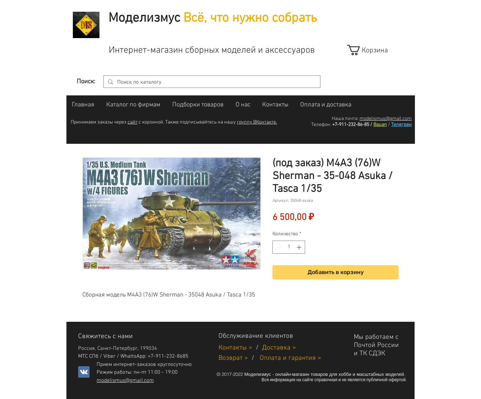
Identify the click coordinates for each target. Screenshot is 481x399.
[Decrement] (278, 247)
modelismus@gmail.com (386, 119)
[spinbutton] (288, 247)
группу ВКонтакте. (257, 122)
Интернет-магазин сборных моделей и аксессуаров (212, 50)
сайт (132, 122)
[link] (374, 50)
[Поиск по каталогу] (211, 82)
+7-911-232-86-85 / (352, 125)
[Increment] (299, 247)
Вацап (380, 125)
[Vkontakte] (84, 372)
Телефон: (321, 125)
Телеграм (401, 125)
